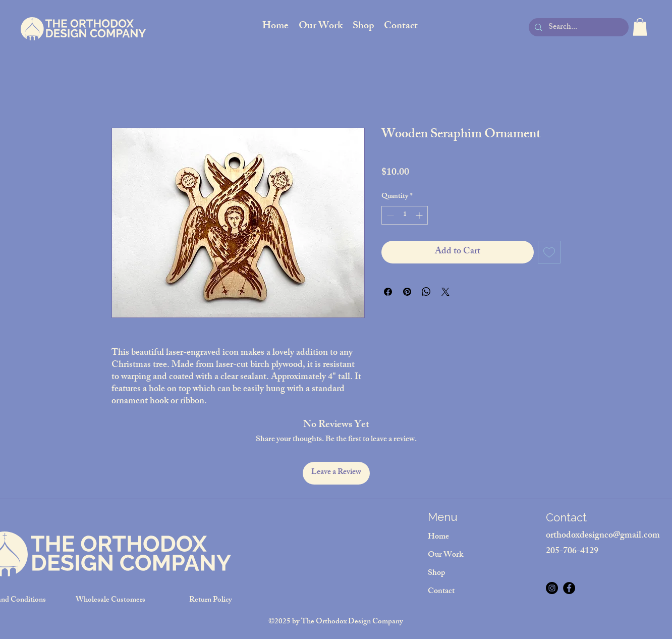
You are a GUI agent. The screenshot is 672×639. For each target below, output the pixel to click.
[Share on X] (445, 292)
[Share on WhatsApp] (426, 292)
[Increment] (420, 215)
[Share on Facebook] (388, 292)
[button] (640, 27)
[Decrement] (389, 215)
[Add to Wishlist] (549, 252)
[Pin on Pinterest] (407, 292)
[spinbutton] (405, 215)
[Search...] (578, 28)
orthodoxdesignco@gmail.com (603, 536)
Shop (436, 573)
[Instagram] (552, 588)
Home (438, 537)
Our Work (445, 555)
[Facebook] (569, 588)
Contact (441, 591)
